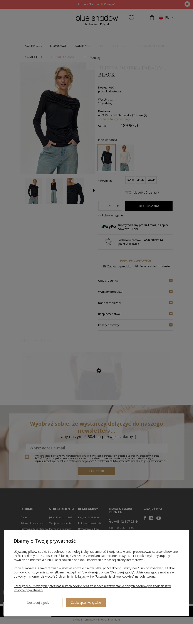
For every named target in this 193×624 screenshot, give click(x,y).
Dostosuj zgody (29, 601)
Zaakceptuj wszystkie (69, 601)
